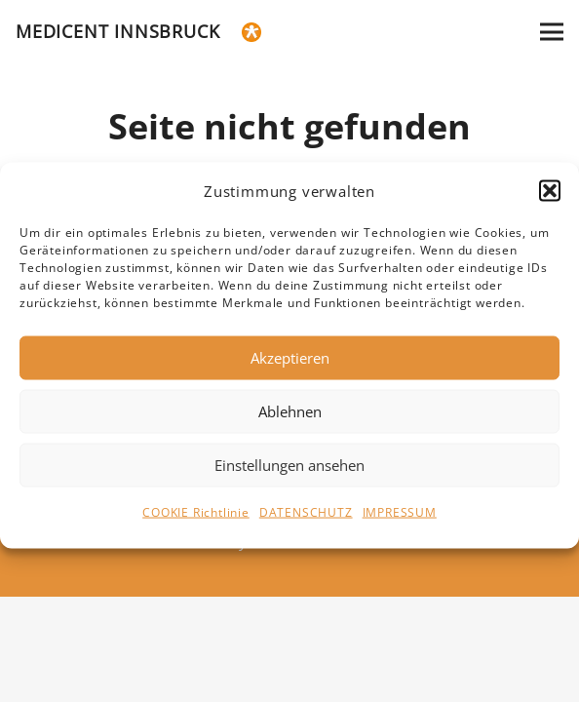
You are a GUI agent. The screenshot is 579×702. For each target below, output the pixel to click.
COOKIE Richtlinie (196, 521)
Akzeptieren (290, 366)
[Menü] (551, 32)
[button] (550, 200)
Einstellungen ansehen (289, 474)
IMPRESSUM (400, 521)
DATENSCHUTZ (306, 521)
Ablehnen (290, 420)
